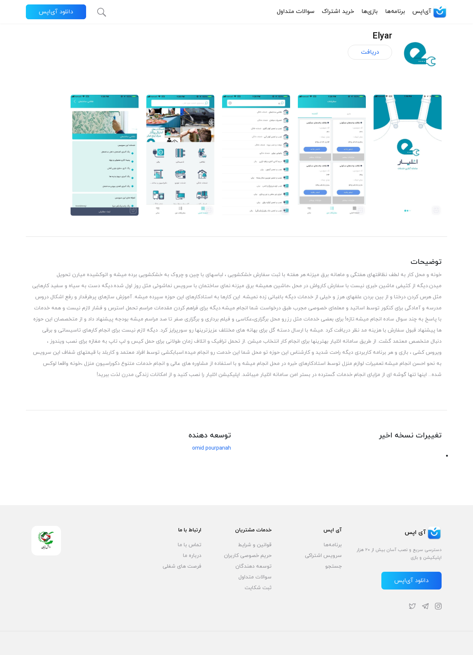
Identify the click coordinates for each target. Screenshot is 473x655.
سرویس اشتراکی (323, 555)
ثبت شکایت (258, 587)
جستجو (333, 566)
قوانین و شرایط (255, 544)
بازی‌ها (369, 11)
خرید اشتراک (338, 11)
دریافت (370, 52)
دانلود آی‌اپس (56, 12)
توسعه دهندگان (253, 566)
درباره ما (192, 555)
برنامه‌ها (395, 11)
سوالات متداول (295, 11)
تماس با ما (189, 544)
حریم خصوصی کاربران (248, 555)
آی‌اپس (429, 11)
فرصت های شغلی (182, 566)
